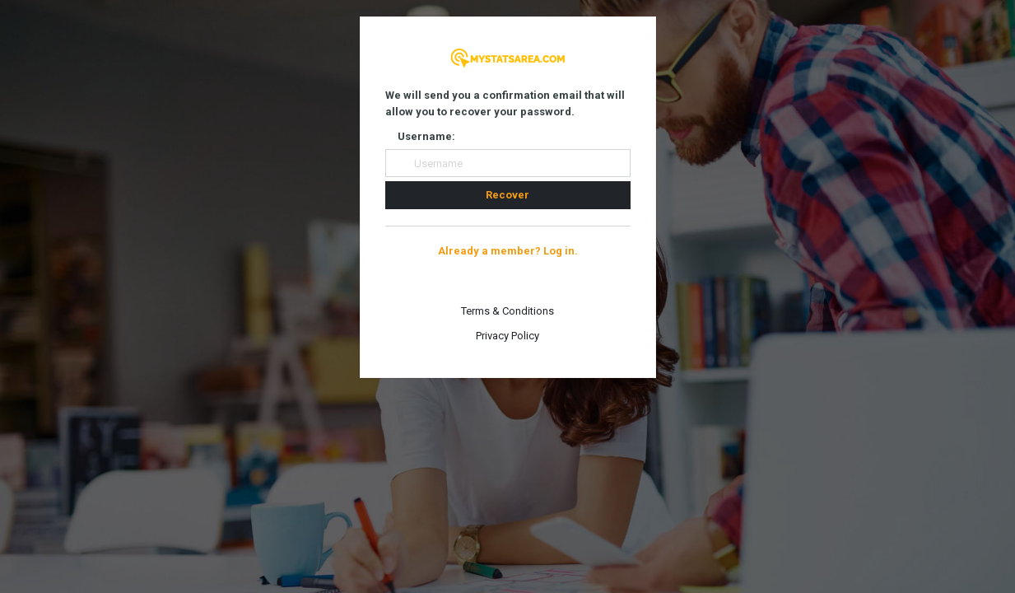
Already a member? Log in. (508, 251)
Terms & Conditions (507, 311)
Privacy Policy (507, 335)
